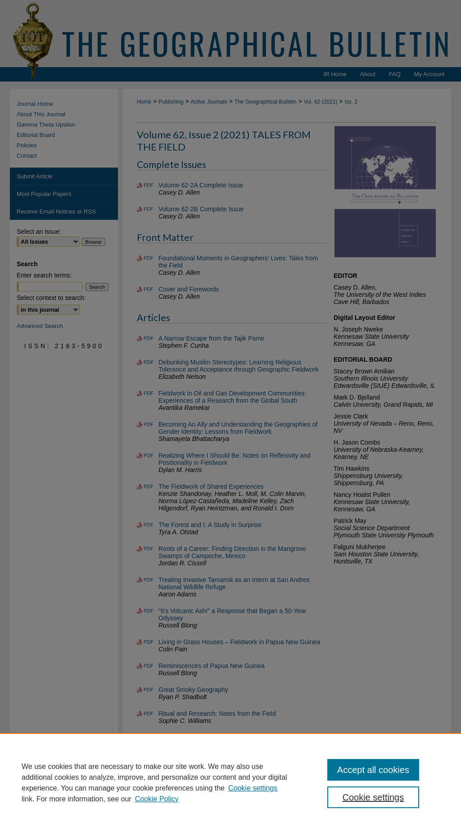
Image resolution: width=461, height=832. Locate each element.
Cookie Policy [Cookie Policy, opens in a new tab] (157, 799)
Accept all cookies (373, 770)
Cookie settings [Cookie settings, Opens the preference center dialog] (373, 797)
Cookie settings (252, 788)
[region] (230, 782)
